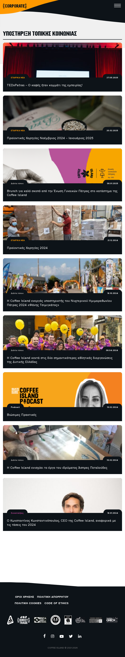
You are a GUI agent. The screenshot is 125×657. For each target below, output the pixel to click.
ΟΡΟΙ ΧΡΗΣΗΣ (24, 597)
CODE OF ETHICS (56, 603)
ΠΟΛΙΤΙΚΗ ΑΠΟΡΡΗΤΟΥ (52, 597)
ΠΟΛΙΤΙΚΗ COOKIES (28, 603)
